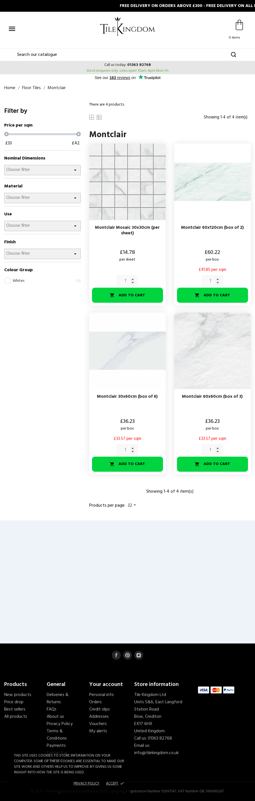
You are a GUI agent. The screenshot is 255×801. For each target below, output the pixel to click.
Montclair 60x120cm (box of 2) (212, 227)
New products (17, 695)
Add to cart (127, 295)
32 (132, 505)
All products (15, 716)
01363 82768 (139, 65)
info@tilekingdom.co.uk (156, 753)
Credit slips (99, 709)
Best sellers (14, 709)
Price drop (13, 702)
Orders (95, 702)
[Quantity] (127, 281)
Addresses (99, 716)
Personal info (101, 695)
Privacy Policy (60, 724)
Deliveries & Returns (58, 698)
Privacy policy (86, 783)
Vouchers (98, 724)
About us (55, 716)
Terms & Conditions (57, 735)
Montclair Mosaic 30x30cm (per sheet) (127, 230)
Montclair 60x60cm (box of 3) (212, 396)
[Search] (127, 55)
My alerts (98, 731)
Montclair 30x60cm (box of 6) (127, 396)
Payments (56, 745)
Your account (106, 684)
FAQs (51, 709)
